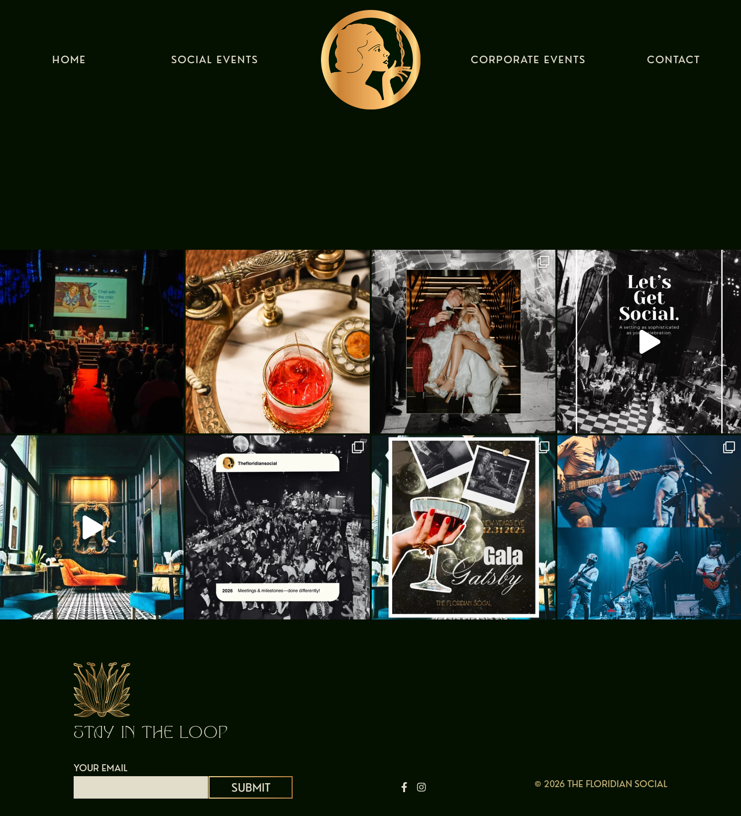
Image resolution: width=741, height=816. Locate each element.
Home (69, 62)
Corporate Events (528, 62)
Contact (673, 62)
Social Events (214, 62)
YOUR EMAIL (141, 777)
